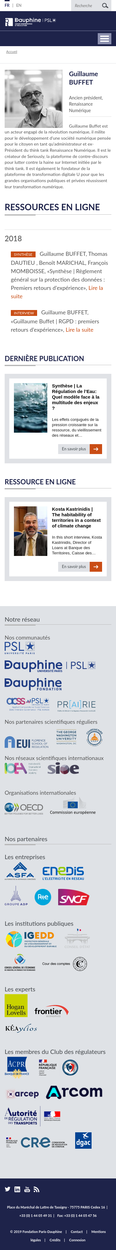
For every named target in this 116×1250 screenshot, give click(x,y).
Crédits (54, 1240)
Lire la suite (79, 329)
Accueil (11, 52)
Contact (77, 1232)
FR (7, 5)
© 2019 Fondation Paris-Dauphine (36, 1232)
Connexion (77, 1240)
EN (19, 5)
